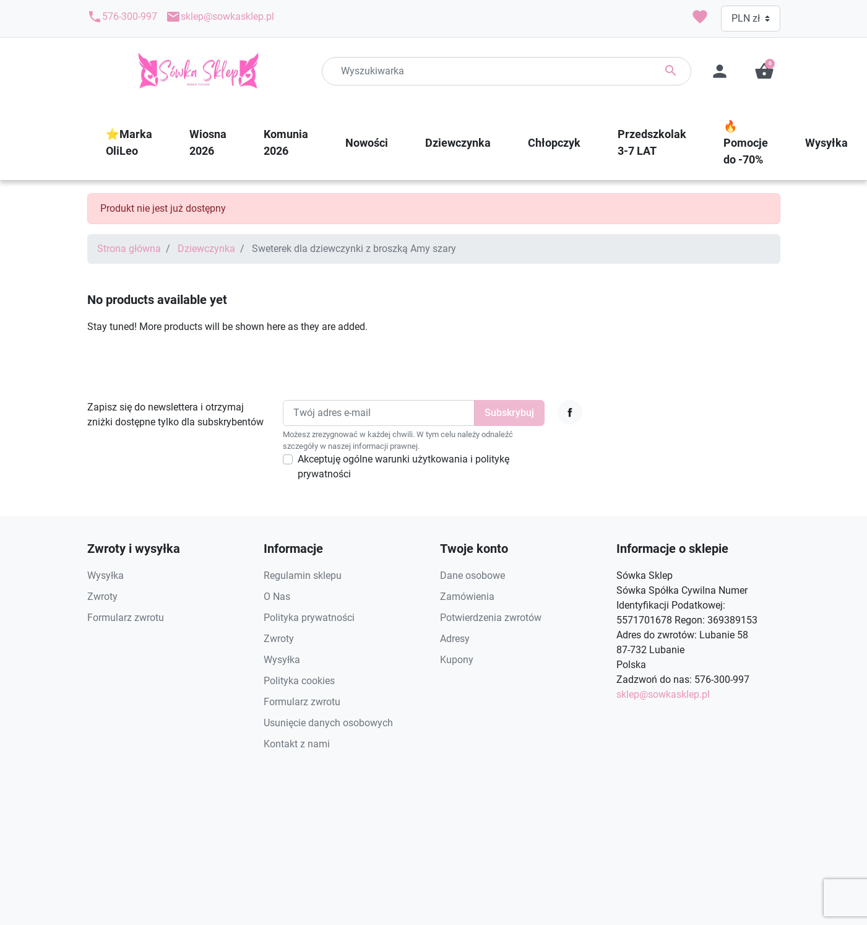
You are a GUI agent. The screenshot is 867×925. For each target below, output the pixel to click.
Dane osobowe (472, 575)
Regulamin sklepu (303, 575)
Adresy (455, 639)
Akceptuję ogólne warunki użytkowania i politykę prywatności (403, 466)
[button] (764, 71)
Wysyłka (105, 575)
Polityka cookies (299, 681)
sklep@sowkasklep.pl (220, 16)
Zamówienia (467, 596)
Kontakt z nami (297, 744)
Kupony (456, 660)
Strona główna (129, 248)
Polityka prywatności (309, 617)
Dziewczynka (206, 248)
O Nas (277, 596)
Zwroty (102, 596)
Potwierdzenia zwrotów (490, 617)
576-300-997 (122, 16)
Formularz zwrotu (125, 617)
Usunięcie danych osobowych (328, 723)
